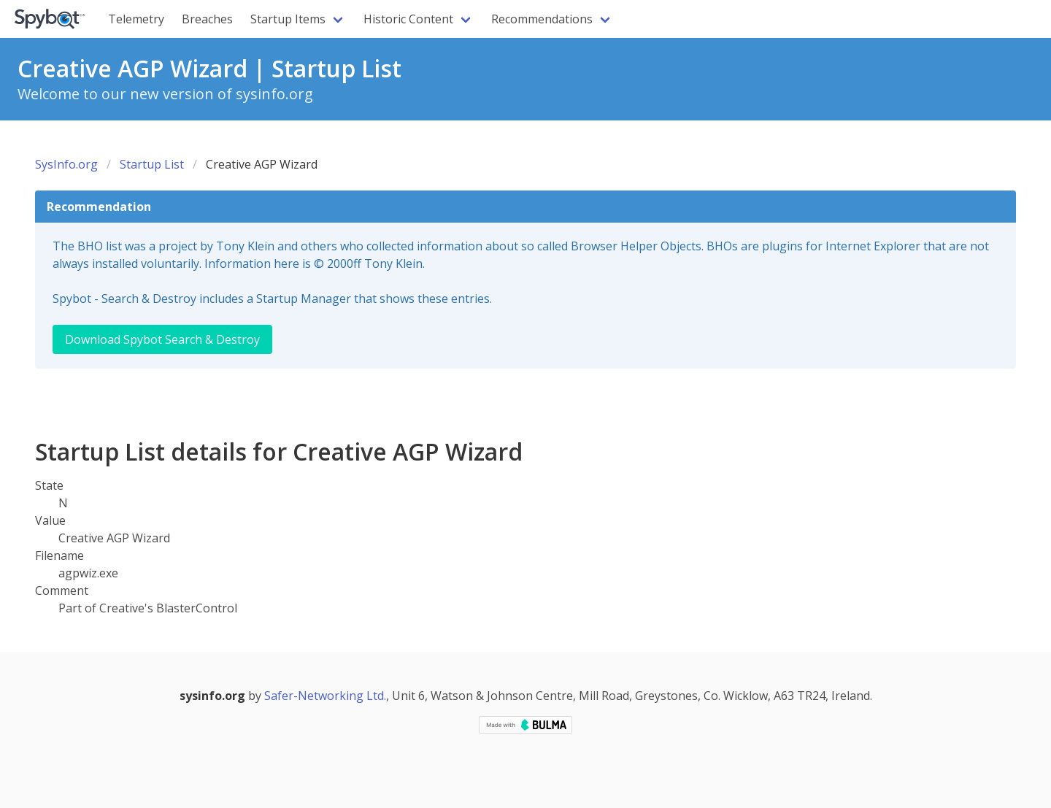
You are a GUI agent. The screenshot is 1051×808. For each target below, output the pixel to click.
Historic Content (408, 19)
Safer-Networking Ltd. (325, 696)
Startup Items (288, 19)
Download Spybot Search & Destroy (162, 339)
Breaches (207, 19)
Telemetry (136, 19)
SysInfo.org (66, 164)
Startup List (152, 164)
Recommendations (542, 19)
